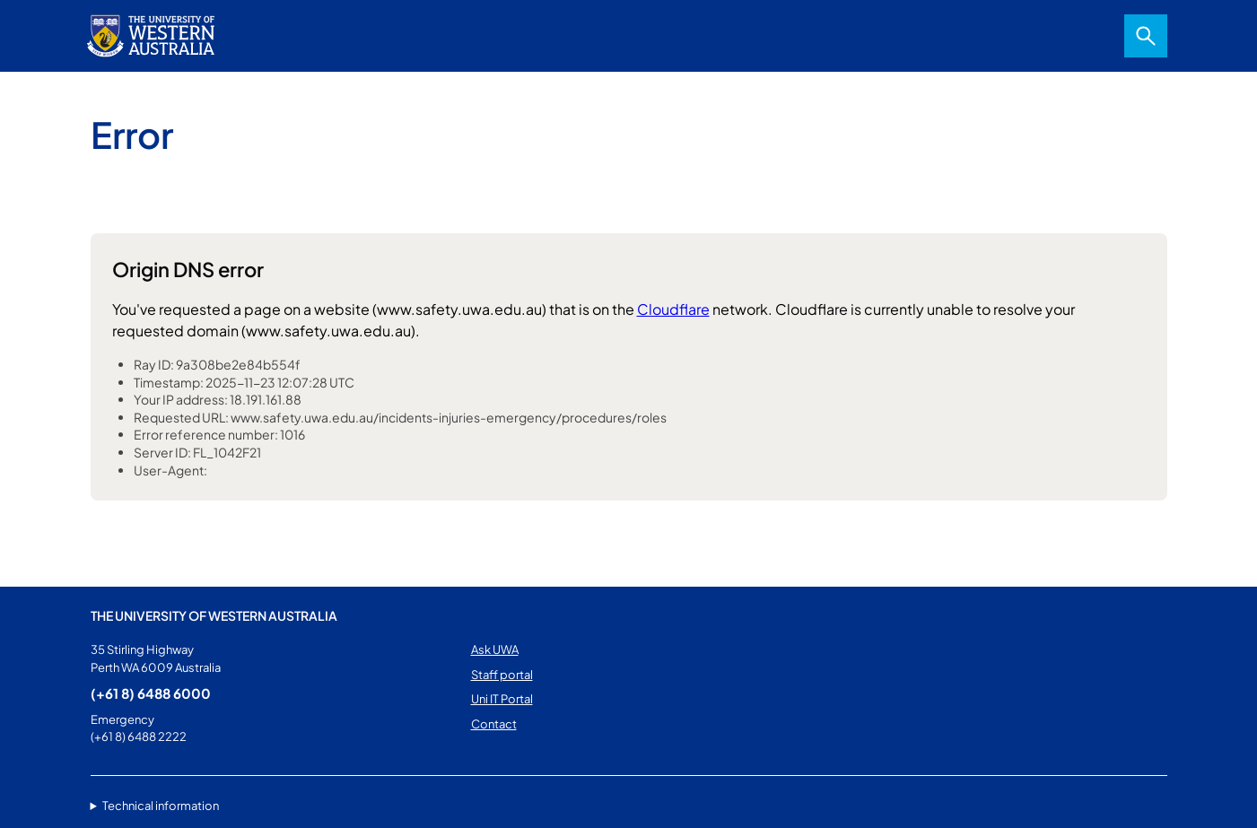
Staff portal (502, 674)
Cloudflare (673, 309)
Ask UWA (495, 649)
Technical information (160, 805)
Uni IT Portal (502, 699)
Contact (494, 724)
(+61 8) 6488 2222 (139, 736)
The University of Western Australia (214, 615)
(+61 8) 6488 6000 (151, 693)
